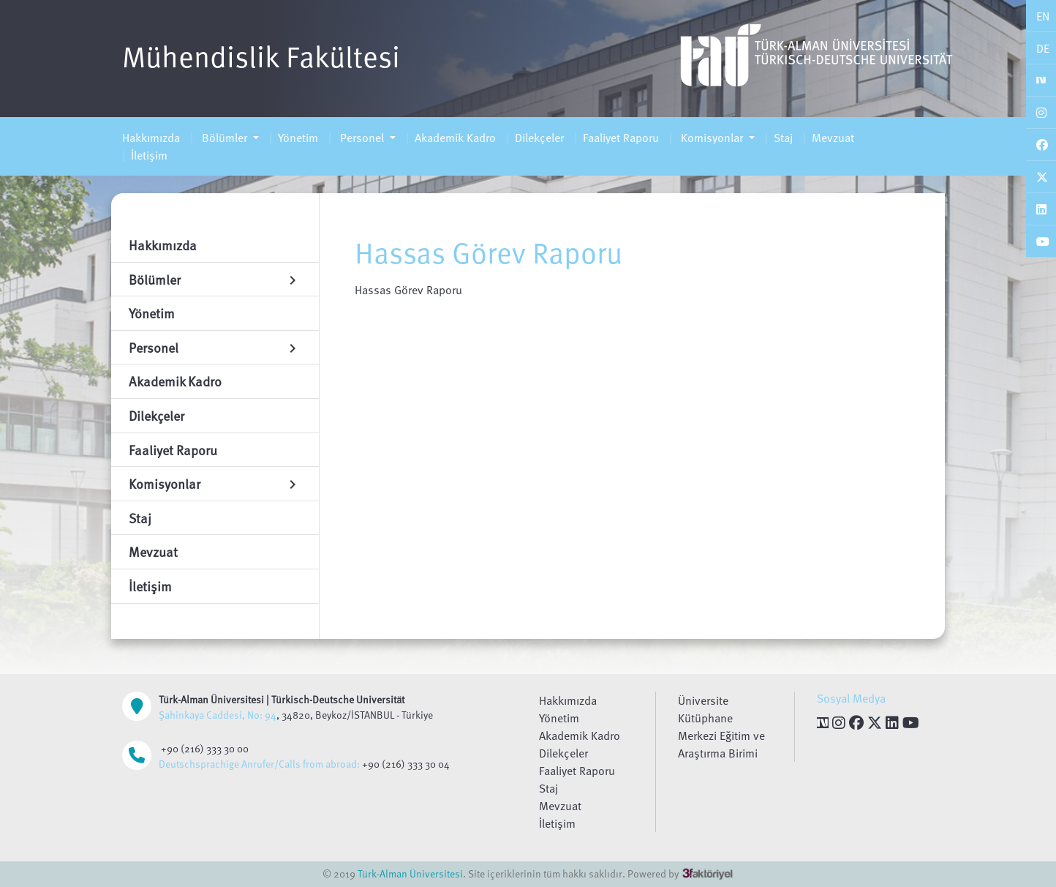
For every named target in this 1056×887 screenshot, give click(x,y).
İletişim (149, 155)
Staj (783, 137)
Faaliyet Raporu (621, 137)
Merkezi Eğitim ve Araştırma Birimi (721, 744)
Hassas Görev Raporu (408, 290)
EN (1042, 16)
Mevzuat (833, 137)
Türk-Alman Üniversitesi (410, 873)
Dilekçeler (539, 137)
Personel (362, 137)
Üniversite (703, 700)
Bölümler (224, 137)
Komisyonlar (712, 137)
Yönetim (298, 137)
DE (1042, 48)
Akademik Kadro (455, 137)
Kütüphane (705, 718)
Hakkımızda (151, 137)
